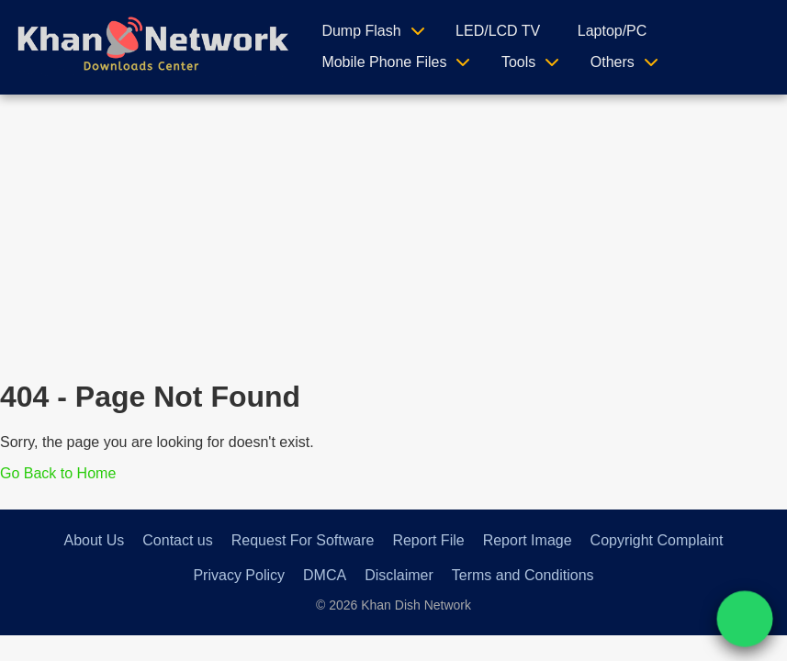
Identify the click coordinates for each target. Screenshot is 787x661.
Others (612, 62)
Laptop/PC (612, 31)
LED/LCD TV (497, 31)
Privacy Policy (239, 575)
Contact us (177, 540)
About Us (93, 540)
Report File (428, 540)
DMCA (324, 575)
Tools (518, 62)
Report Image (527, 540)
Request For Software (303, 540)
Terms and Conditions (523, 575)
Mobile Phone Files (383, 62)
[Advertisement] (394, 232)
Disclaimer (399, 575)
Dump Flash (360, 31)
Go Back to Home (58, 473)
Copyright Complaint (657, 540)
